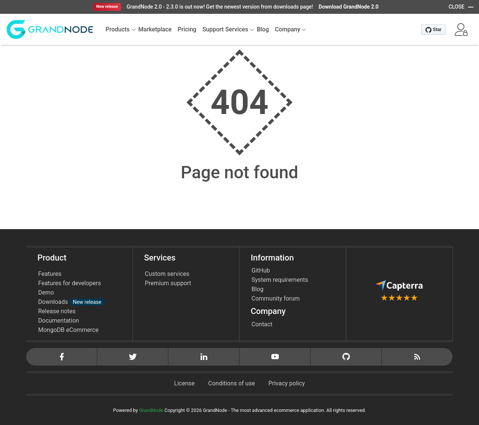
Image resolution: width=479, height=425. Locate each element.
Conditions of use (231, 383)
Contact (261, 324)
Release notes (57, 311)
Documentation (58, 320)
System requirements (279, 279)
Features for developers (69, 283)
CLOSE (456, 7)
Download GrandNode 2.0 (349, 7)
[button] (461, 29)
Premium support (168, 283)
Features (49, 273)
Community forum (275, 298)
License (184, 383)
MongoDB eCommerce (68, 329)
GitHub (260, 270)
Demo (46, 292)
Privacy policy (286, 383)
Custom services (167, 273)
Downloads (71, 301)
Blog (257, 289)
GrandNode (151, 410)
